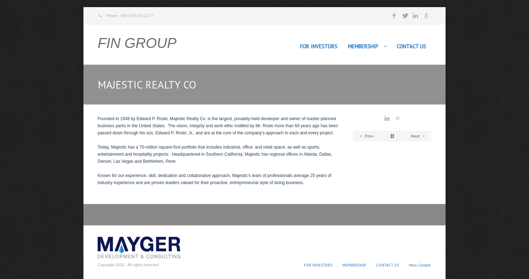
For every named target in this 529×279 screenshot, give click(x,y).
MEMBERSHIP (363, 46)
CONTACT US (411, 46)
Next (419, 136)
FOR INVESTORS (318, 46)
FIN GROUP (137, 43)
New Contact (420, 265)
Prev (365, 136)
